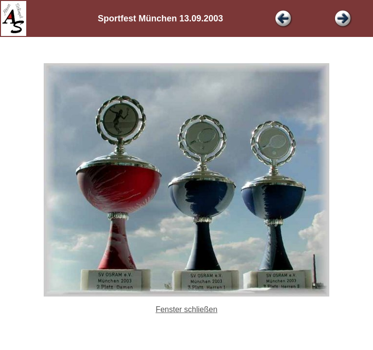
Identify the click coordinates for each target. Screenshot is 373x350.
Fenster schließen (186, 309)
